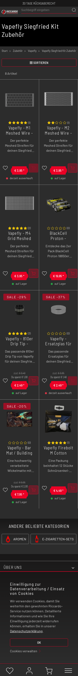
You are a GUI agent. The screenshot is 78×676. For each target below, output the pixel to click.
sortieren (39, 63)
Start (5, 50)
